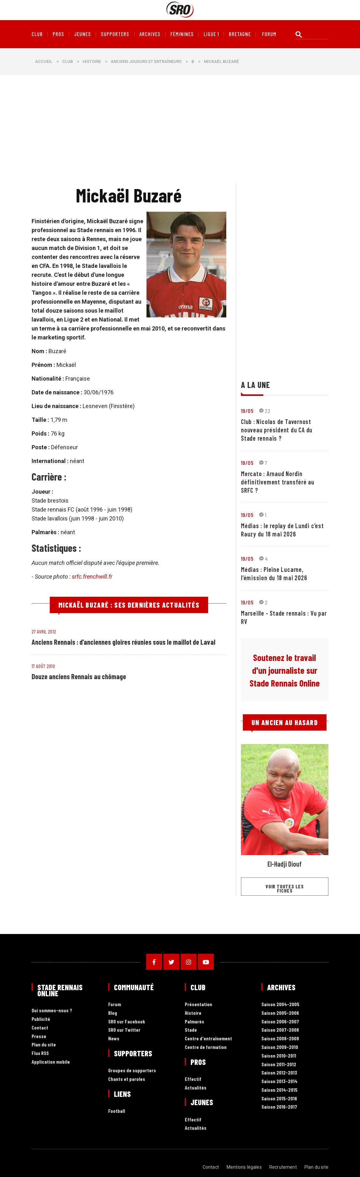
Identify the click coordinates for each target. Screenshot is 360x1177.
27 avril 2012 (44, 631)
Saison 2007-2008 (280, 1030)
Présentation (198, 1004)
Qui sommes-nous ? (52, 1010)
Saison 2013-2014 (279, 1081)
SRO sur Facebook (126, 1022)
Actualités (195, 1088)
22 (264, 410)
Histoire (92, 61)
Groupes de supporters (132, 1070)
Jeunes (82, 34)
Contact (40, 1028)
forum (269, 34)
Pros (58, 34)
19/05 (247, 410)
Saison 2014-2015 (279, 1090)
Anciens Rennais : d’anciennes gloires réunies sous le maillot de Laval (123, 642)
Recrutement (283, 1167)
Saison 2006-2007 (280, 1022)
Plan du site (44, 1045)
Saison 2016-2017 (279, 1107)
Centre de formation (206, 1047)
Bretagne (240, 34)
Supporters (115, 34)
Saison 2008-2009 (280, 1039)
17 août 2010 (43, 666)
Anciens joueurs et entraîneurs (146, 61)
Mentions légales (244, 1167)
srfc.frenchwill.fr (92, 576)
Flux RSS (40, 1053)
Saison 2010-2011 (278, 1056)
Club (37, 34)
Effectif (193, 1079)
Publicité (41, 1019)
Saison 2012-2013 (279, 1073)
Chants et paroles (126, 1079)
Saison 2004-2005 (280, 1004)
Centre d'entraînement (208, 1039)
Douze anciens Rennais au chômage (79, 676)
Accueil (43, 61)
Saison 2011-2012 (278, 1064)
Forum (114, 1004)
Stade (191, 1030)
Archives (150, 34)
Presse (39, 1036)
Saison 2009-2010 (279, 1047)
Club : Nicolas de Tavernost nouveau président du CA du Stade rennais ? (276, 430)
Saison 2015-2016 (279, 1099)
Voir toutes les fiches (285, 888)
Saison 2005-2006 (280, 1013)
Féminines (182, 34)
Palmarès (194, 1022)
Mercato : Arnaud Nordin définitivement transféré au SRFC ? (277, 482)
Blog (112, 1013)
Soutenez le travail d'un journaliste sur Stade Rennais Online (285, 670)
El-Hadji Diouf (284, 864)
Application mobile (51, 1062)
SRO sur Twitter (124, 1030)
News (113, 1039)
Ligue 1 (211, 34)
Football (116, 1111)
